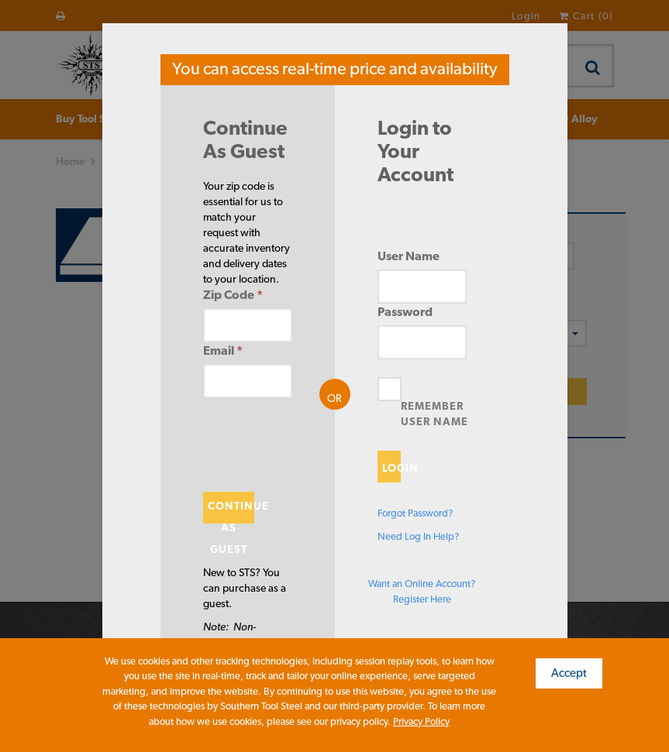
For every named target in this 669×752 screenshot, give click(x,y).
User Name (409, 256)
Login (391, 468)
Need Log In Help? (418, 536)
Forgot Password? (415, 513)
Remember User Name (434, 414)
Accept (569, 673)
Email (223, 350)
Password (405, 311)
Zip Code (233, 294)
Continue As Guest (231, 512)
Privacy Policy (421, 721)
